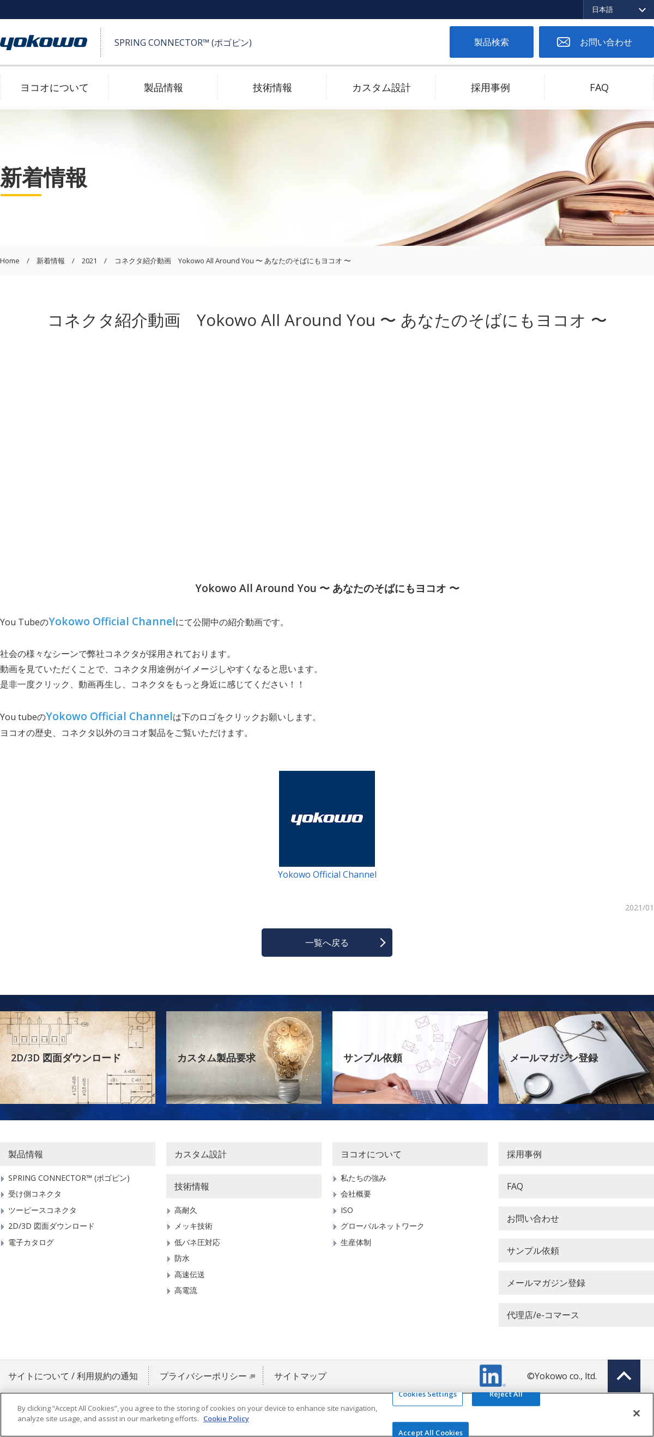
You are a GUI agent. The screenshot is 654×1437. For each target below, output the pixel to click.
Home (10, 261)
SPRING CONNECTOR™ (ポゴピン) (69, 1178)
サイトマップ (300, 1376)
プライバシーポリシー (203, 1376)
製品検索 (491, 42)
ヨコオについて (54, 87)
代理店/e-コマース (543, 1315)
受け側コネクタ (35, 1193)
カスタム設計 (381, 87)
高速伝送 (189, 1274)
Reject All (506, 1394)
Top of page (624, 1376)
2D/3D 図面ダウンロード (66, 1057)
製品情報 (163, 87)
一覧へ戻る (327, 943)
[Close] (637, 1413)
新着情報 (51, 261)
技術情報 (272, 87)
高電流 (185, 1290)
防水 (182, 1258)
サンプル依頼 (372, 1057)
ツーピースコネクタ (42, 1210)
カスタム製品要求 (216, 1057)
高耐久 (185, 1210)
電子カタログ (31, 1242)
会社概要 (356, 1193)
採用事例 (490, 87)
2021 (89, 261)
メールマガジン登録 (554, 1057)
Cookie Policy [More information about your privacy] (226, 1418)
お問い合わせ (606, 42)
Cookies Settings (427, 1394)
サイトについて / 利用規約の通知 (73, 1376)
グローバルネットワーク (383, 1226)
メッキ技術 (193, 1226)
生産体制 (356, 1242)
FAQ (599, 87)
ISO (347, 1210)
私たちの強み (363, 1178)
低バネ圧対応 (197, 1242)
